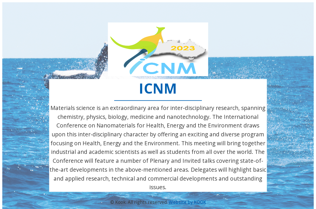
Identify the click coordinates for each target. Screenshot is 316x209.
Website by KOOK (187, 202)
